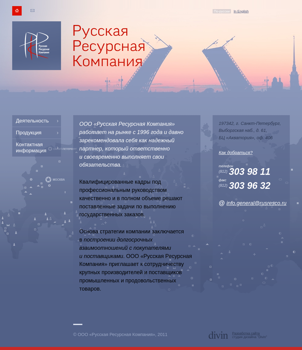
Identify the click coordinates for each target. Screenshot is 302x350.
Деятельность (32, 121)
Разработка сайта (246, 333)
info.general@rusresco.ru (256, 203)
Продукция (28, 133)
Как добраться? (236, 152)
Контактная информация (31, 148)
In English (241, 11)
